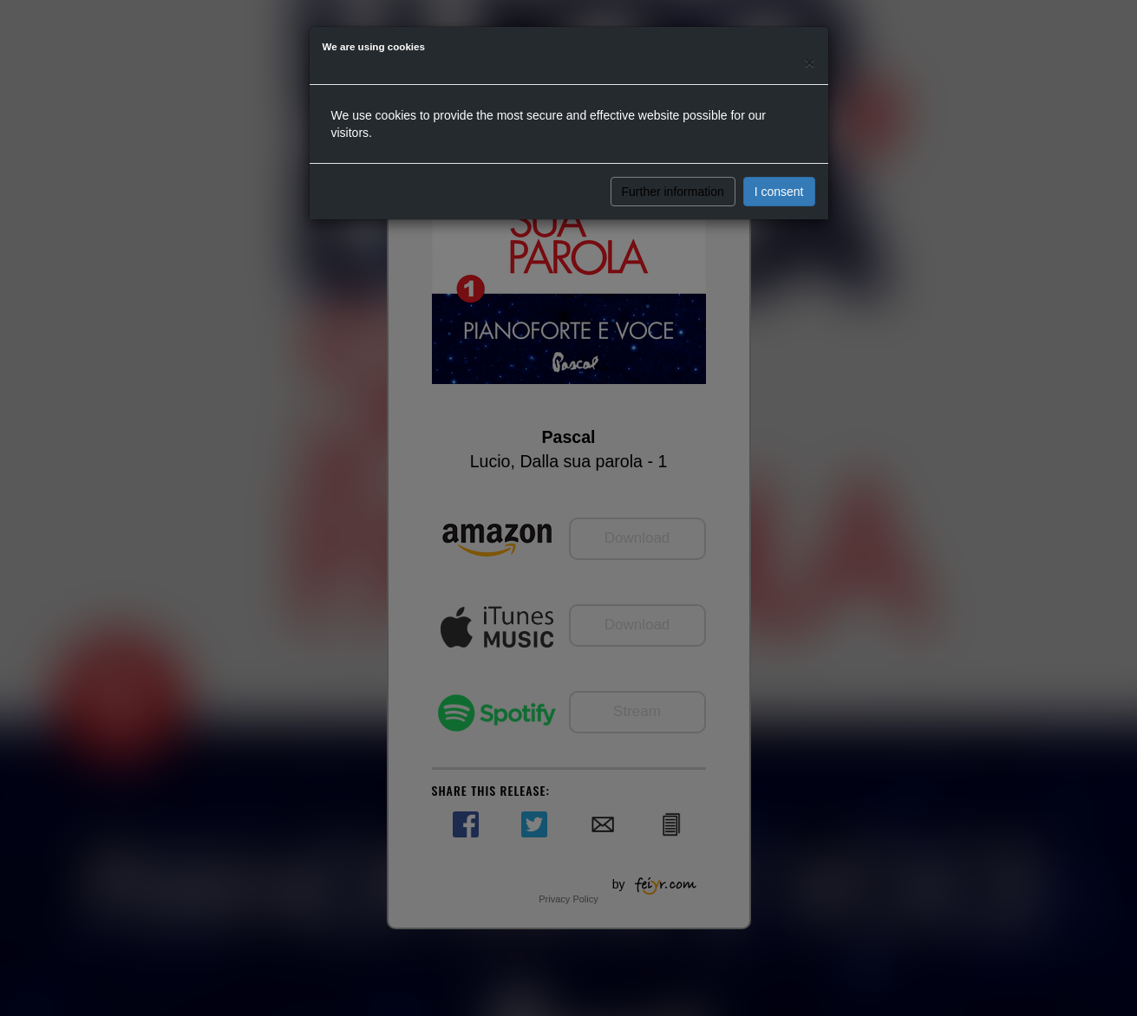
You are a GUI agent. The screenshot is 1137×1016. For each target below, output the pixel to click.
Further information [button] (673, 192)
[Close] (809, 62)
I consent (779, 192)
